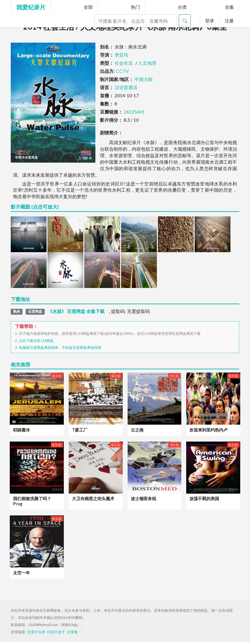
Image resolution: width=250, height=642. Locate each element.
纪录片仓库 (36, 632)
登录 (209, 20)
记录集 (72, 632)
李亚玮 (121, 55)
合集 (229, 7)
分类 (182, 7)
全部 (88, 7)
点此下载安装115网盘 (36, 341)
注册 (229, 20)
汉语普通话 (126, 87)
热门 (135, 7)
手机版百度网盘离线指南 (81, 347)
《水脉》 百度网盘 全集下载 (76, 311)
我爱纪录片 (31, 7)
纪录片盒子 (56, 632)
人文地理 (147, 63)
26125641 (134, 112)
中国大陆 (143, 79)
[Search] (135, 20)
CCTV (122, 71)
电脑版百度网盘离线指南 (38, 347)
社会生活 (124, 63)
